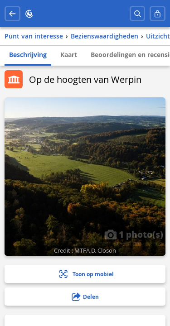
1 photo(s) (133, 234)
